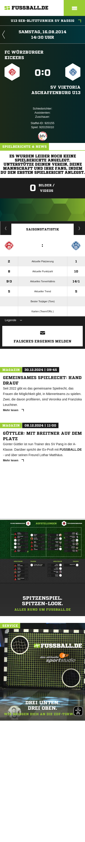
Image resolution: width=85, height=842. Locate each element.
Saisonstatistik (42, 229)
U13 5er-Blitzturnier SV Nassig (46, 21)
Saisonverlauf (79, 228)
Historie (5, 228)
